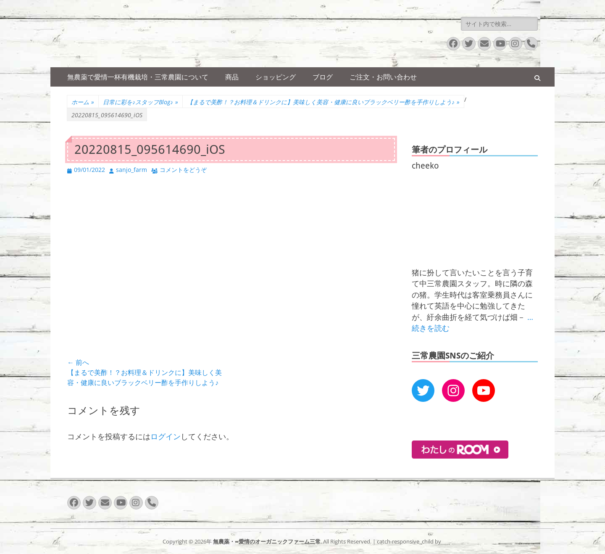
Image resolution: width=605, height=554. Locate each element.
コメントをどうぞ (183, 170)
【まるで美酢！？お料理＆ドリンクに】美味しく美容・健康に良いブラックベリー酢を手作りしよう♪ (323, 102)
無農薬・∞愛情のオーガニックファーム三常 (267, 541)
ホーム (82, 102)
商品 (232, 77)
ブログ (323, 77)
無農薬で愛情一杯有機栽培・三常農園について (137, 77)
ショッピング (275, 77)
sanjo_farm (131, 170)
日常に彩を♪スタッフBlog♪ (140, 102)
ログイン (165, 436)
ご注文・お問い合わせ (383, 77)
